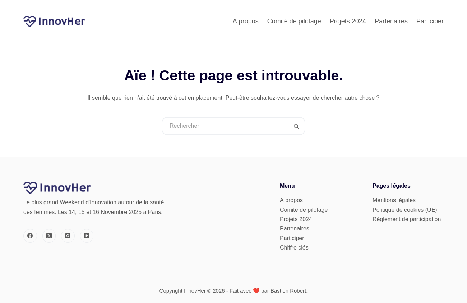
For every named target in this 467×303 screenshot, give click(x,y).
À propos (246, 21)
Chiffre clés (294, 247)
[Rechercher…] (224, 126)
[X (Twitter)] (49, 236)
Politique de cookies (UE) (405, 210)
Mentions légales (394, 200)
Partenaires (391, 21)
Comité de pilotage (294, 21)
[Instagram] (68, 236)
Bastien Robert (288, 291)
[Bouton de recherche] (296, 126)
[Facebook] (30, 236)
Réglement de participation (407, 219)
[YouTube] (87, 236)
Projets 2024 (348, 21)
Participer (430, 21)
